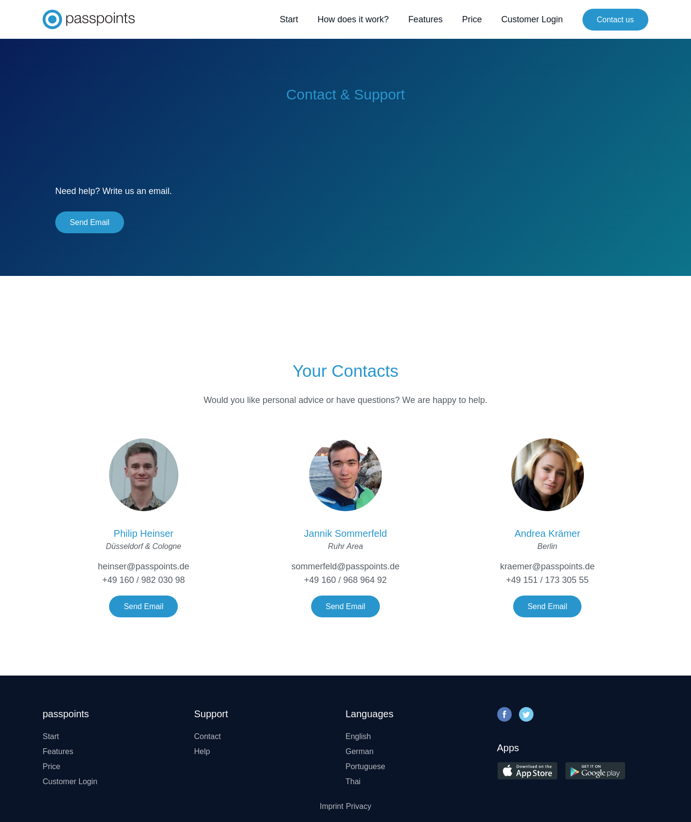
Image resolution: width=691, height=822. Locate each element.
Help (202, 751)
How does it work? (353, 19)
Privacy (358, 806)
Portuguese (365, 766)
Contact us (615, 20)
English (358, 736)
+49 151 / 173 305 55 (547, 580)
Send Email (90, 222)
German (360, 751)
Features (425, 19)
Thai (353, 781)
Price (472, 19)
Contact (207, 736)
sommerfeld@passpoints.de (345, 566)
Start (289, 19)
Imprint (332, 806)
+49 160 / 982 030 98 (143, 580)
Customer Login (532, 19)
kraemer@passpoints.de (547, 566)
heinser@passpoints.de (143, 566)
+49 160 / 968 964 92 (345, 580)
